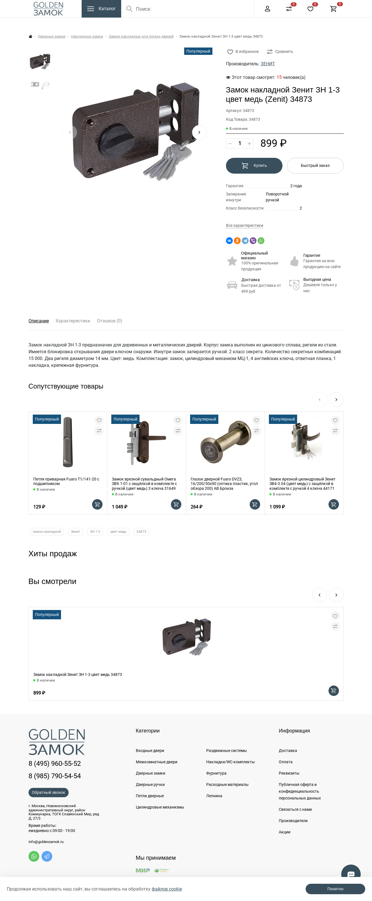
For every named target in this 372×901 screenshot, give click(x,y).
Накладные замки (87, 36)
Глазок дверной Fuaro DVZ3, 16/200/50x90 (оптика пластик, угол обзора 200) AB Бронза (224, 484)
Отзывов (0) (109, 321)
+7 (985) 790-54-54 (314, 5)
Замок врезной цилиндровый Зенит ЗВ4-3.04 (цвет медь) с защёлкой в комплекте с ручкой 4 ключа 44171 (302, 484)
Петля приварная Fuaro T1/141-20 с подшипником (66, 481)
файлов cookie (167, 889)
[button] (199, 132)
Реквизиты (289, 773)
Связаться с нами (295, 809)
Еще (237, 6)
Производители (293, 820)
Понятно (335, 889)
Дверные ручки (150, 784)
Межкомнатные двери (156, 762)
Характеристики (73, 321)
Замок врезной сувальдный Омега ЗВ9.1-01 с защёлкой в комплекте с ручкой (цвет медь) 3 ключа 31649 (144, 484)
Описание (39, 321)
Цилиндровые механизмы (160, 807)
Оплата (286, 762)
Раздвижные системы (226, 750)
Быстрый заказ (315, 165)
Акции (284, 832)
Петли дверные (150, 796)
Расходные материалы (227, 784)
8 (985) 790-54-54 (55, 776)
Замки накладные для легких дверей (141, 36)
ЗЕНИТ (268, 63)
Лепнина (214, 796)
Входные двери (150, 750)
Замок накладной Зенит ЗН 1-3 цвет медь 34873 (77, 674)
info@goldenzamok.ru (46, 842)
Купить (254, 166)
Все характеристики (244, 225)
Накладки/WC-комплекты (230, 762)
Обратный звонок (48, 792)
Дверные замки (52, 36)
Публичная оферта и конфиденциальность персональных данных (300, 791)
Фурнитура (216, 773)
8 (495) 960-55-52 (266, 5)
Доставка (251, 279)
